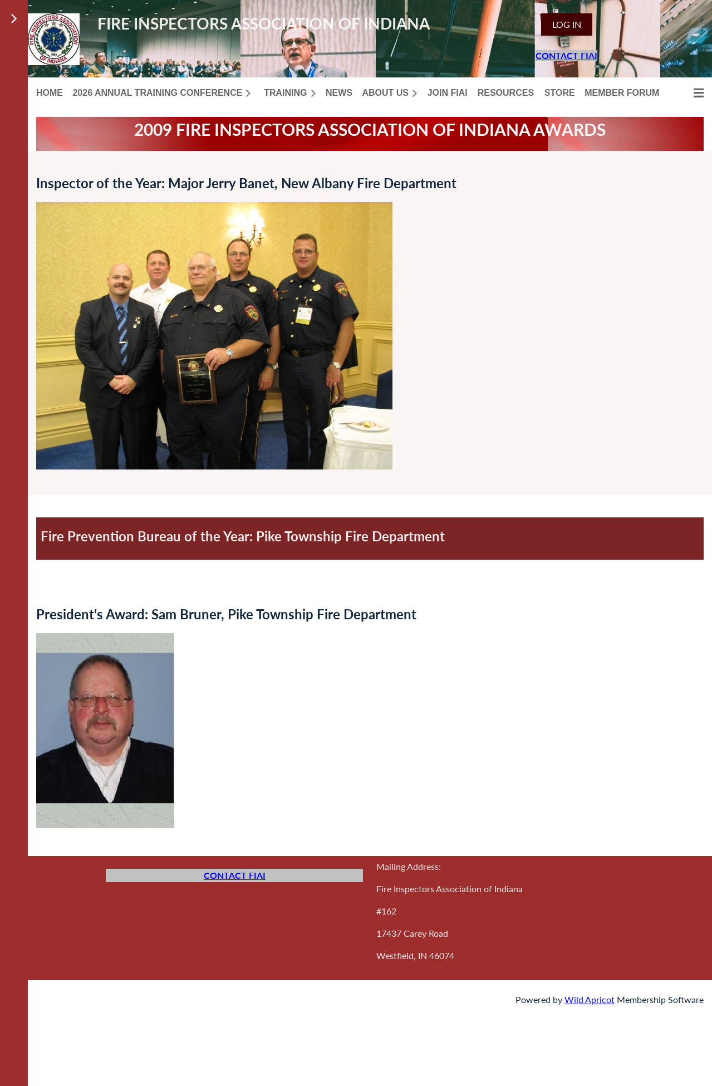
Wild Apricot (589, 999)
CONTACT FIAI (566, 55)
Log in (566, 24)
